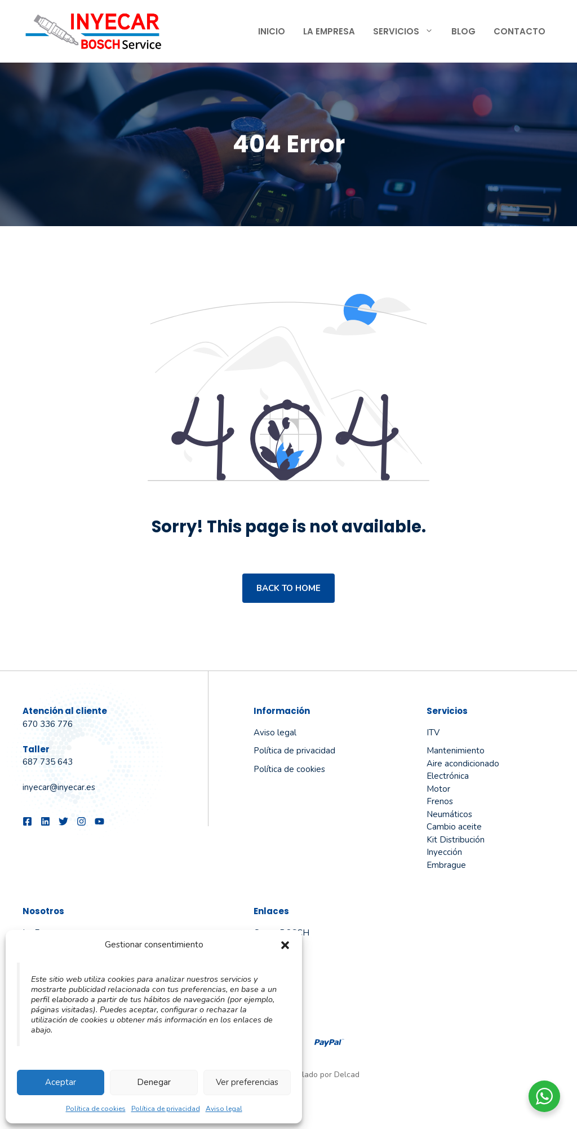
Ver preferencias (247, 1082)
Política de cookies (96, 1108)
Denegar (154, 1082)
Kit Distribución (456, 839)
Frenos (440, 801)
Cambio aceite (454, 826)
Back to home (288, 588)
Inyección (444, 852)
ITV (433, 732)
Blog (463, 31)
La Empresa (329, 31)
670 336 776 (48, 724)
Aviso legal (224, 1108)
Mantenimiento (456, 750)
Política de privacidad (165, 1108)
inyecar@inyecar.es (59, 787)
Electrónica (448, 776)
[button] (285, 945)
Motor (438, 789)
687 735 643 (48, 762)
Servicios (407, 31)
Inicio (271, 31)
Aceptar (60, 1082)
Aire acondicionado (463, 763)
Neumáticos (449, 814)
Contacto (519, 31)
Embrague (446, 865)
